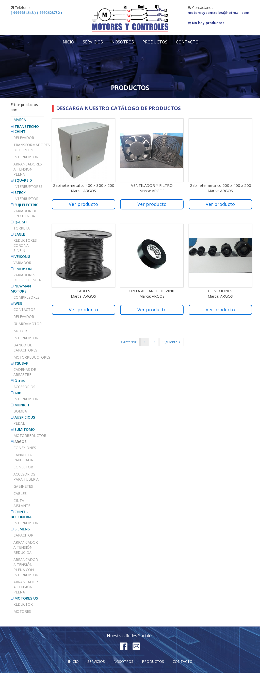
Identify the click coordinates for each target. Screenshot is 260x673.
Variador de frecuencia (25, 213)
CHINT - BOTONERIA (21, 514)
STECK (20, 192)
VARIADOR (22, 262)
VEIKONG (22, 256)
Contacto (187, 42)
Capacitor (23, 535)
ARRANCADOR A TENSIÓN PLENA (25, 586)
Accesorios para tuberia (26, 477)
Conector (23, 467)
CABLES (20, 493)
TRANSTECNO (26, 126)
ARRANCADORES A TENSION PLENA (27, 169)
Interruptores (27, 186)
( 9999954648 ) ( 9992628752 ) (36, 12)
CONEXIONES (24, 447)
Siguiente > (171, 342)
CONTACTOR (24, 309)
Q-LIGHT (21, 222)
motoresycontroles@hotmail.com (218, 12)
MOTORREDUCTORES (28, 357)
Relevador (23, 137)
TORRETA (21, 228)
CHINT (20, 131)
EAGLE (19, 234)
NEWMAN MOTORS (21, 289)
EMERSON (23, 268)
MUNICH (21, 405)
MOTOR (20, 330)
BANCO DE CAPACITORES (25, 348)
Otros (19, 380)
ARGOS (20, 441)
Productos (154, 42)
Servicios (93, 42)
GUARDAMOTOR (27, 323)
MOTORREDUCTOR (28, 435)
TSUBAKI (21, 363)
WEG (18, 303)
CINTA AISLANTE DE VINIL (152, 290)
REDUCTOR (23, 604)
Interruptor (25, 157)
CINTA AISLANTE (21, 503)
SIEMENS (22, 529)
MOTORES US (26, 598)
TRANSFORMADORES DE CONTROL (28, 147)
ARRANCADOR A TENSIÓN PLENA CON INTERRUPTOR (25, 567)
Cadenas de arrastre (24, 372)
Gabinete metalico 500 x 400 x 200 (220, 185)
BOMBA (20, 411)
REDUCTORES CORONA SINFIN (25, 245)
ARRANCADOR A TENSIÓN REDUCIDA (25, 547)
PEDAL (19, 423)
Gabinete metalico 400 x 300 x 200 (83, 185)
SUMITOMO (24, 429)
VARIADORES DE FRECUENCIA (27, 277)
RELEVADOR (23, 316)
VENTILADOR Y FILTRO (152, 185)
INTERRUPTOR (25, 198)
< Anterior (128, 342)
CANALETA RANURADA (23, 457)
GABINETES (23, 486)
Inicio (67, 42)
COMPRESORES (26, 297)
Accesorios (24, 386)
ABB (17, 392)
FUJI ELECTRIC (26, 204)
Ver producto (83, 204)
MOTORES (22, 611)
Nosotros (122, 42)
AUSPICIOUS (24, 417)
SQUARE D (23, 180)
